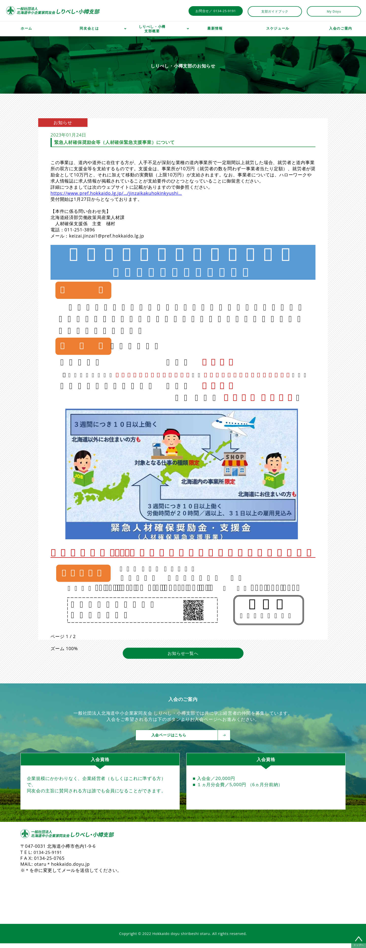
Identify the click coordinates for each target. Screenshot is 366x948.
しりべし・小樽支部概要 (152, 29)
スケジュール (277, 28)
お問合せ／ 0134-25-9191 (215, 11)
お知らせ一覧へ (183, 657)
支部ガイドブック (274, 11)
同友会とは (89, 28)
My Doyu (334, 11)
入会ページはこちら (187, 739)
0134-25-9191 (49, 857)
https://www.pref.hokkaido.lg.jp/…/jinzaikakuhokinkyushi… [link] (116, 193)
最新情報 (215, 28)
